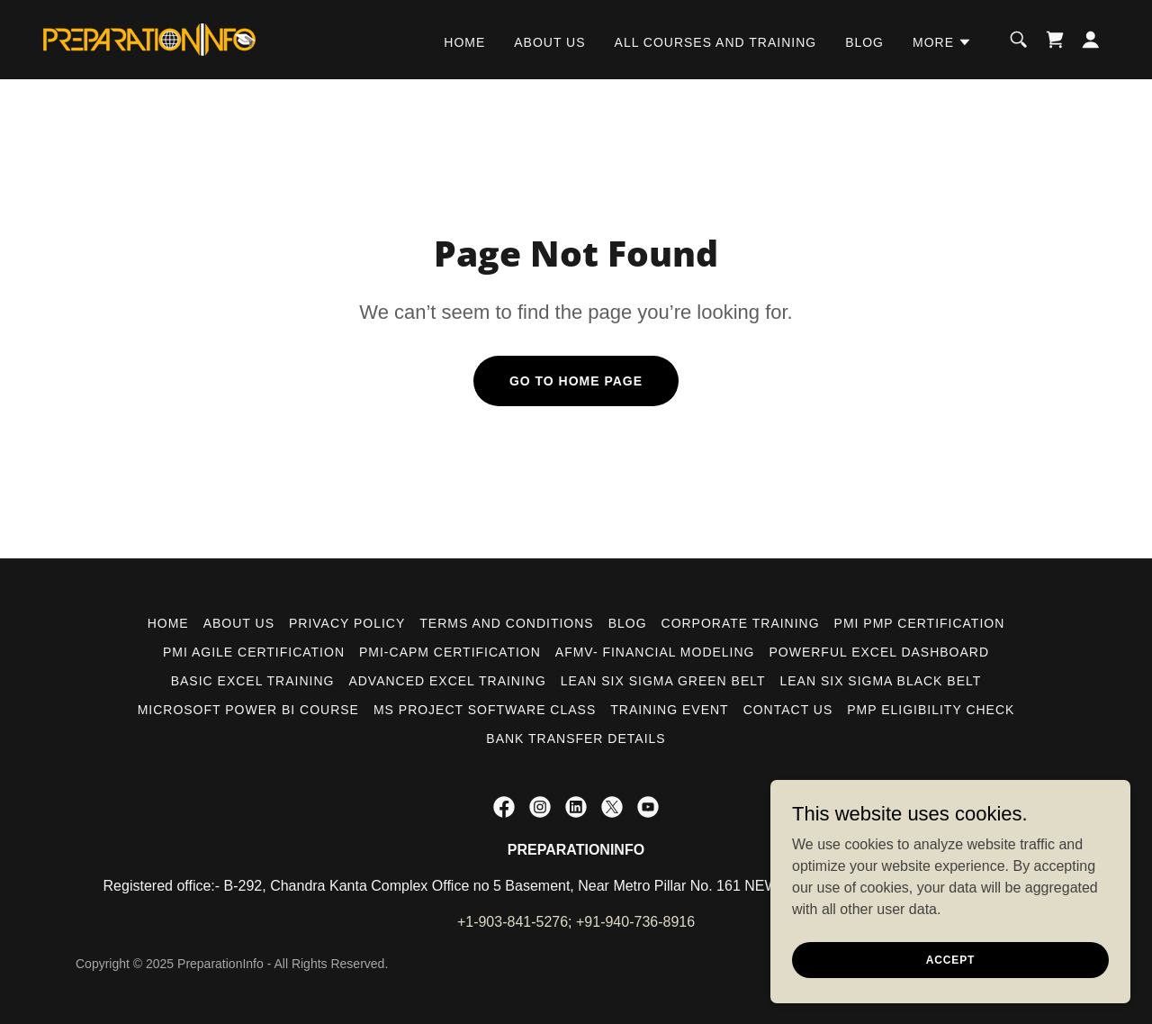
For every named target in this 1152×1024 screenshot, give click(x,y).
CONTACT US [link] (788, 709)
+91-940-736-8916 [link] (635, 921)
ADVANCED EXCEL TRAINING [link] (446, 681)
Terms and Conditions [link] (506, 623)
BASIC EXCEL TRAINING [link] (253, 681)
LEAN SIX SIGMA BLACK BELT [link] (881, 681)
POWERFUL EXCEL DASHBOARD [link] (880, 652)
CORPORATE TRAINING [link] (741, 623)
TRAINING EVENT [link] (669, 709)
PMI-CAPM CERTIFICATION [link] (450, 652)
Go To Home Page (576, 381)
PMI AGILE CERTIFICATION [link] (254, 652)
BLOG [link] (864, 42)
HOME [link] (464, 42)
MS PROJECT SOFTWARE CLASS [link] (485, 709)
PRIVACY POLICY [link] (347, 623)
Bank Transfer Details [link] (575, 738)
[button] (942, 42)
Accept (950, 959)
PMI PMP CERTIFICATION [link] (919, 623)
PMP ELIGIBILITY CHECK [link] (930, 709)
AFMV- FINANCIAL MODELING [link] (655, 652)
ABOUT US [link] (549, 42)
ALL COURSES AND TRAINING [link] (716, 42)
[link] (149, 38)
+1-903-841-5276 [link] (512, 921)
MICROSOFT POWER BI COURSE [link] (248, 709)
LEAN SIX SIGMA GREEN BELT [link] (663, 681)
